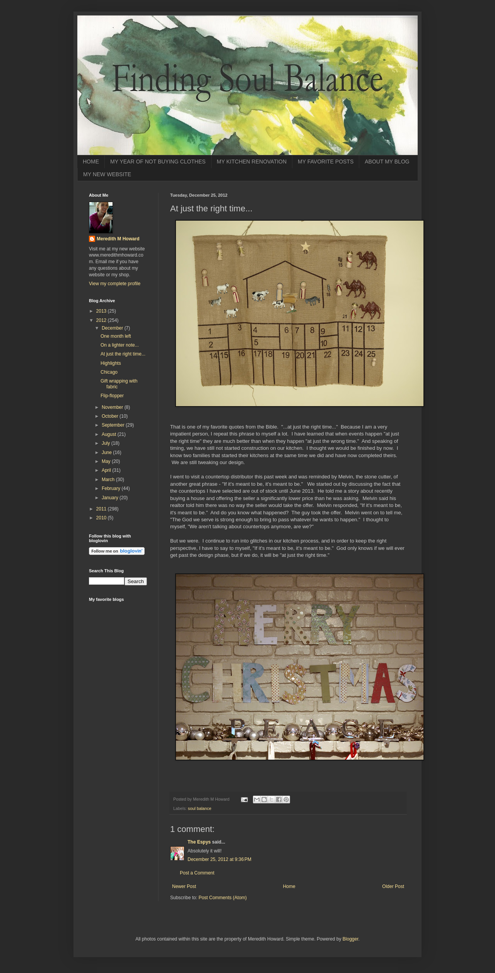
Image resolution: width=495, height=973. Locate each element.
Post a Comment (197, 873)
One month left (116, 336)
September (114, 425)
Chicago (109, 372)
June (107, 452)
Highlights (111, 363)
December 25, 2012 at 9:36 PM (219, 859)
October (110, 416)
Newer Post (184, 886)
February (111, 488)
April (107, 470)
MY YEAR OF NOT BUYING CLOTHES (158, 161)
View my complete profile (114, 283)
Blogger (350, 939)
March (109, 479)
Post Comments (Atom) (222, 897)
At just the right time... (123, 354)
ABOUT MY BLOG (387, 161)
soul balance (200, 808)
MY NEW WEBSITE (107, 174)
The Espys (199, 842)
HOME (91, 161)
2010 (102, 518)
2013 (102, 311)
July (106, 443)
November (113, 407)
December (113, 328)
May (107, 461)
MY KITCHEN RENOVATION (252, 161)
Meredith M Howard (118, 239)
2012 (102, 320)
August (110, 434)
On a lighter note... (120, 345)
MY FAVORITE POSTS (325, 161)
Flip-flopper (112, 395)
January (110, 497)
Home (289, 886)
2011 (102, 509)
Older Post (393, 886)
